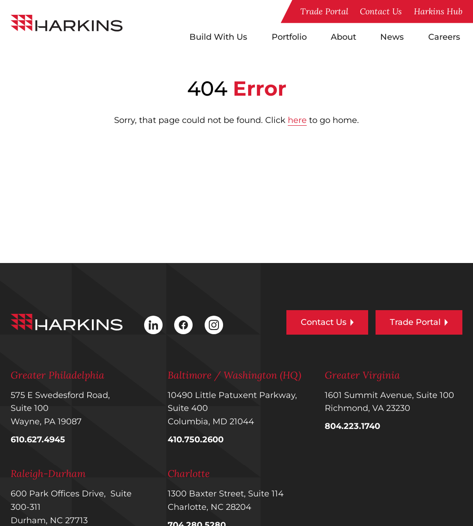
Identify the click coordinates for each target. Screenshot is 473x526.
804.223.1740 (352, 426)
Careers (444, 36)
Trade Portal (324, 11)
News (392, 36)
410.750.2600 (196, 439)
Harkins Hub (438, 11)
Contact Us (381, 11)
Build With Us (218, 36)
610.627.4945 (38, 439)
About (343, 36)
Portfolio (289, 36)
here (297, 120)
